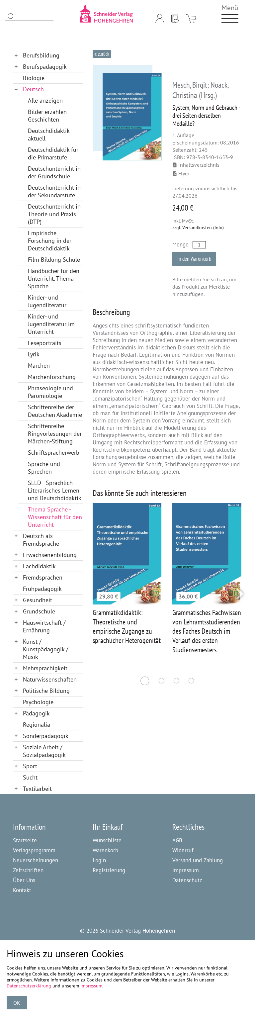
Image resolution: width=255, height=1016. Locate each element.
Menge (180, 244)
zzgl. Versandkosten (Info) (198, 228)
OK (16, 1002)
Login (99, 860)
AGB (177, 840)
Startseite (25, 840)
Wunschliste (107, 840)
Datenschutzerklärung (29, 986)
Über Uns (24, 880)
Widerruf (182, 850)
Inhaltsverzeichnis (196, 164)
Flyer (181, 173)
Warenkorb (105, 850)
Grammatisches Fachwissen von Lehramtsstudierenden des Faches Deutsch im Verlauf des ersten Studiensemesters (206, 631)
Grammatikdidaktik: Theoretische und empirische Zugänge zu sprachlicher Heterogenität (127, 626)
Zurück (103, 54)
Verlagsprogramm (34, 850)
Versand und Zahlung (197, 860)
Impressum (185, 870)
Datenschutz (187, 880)
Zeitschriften (28, 870)
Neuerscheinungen (35, 860)
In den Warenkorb (194, 258)
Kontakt (22, 890)
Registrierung (109, 870)
